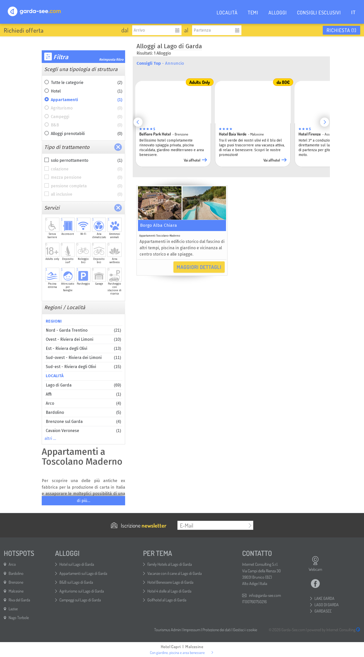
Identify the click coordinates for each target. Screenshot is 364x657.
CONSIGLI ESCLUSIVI (319, 12)
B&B (86, 125)
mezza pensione (86, 177)
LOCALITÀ (227, 12)
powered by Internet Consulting (333, 629)
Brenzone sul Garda (83, 421)
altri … (50, 438)
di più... (83, 500)
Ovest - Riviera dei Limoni (83, 339)
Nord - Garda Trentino (83, 330)
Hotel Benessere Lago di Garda (170, 582)
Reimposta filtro (111, 59)
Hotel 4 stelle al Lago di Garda (169, 591)
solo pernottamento (86, 160)
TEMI (253, 12)
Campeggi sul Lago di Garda (80, 599)
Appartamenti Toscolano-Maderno (159, 235)
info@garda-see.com (265, 595)
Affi (83, 394)
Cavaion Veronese (83, 430)
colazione (86, 169)
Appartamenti (86, 100)
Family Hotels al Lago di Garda (169, 564)
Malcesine (16, 591)
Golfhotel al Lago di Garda (166, 599)
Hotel (86, 91)
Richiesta (341, 30)
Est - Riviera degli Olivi (83, 348)
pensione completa (86, 186)
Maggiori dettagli (199, 267)
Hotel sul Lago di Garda (76, 564)
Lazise (13, 608)
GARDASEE (323, 611)
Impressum (191, 629)
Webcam (315, 564)
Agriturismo (86, 108)
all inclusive (86, 194)
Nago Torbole (19, 617)
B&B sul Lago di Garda (76, 582)
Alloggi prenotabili (86, 133)
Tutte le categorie (86, 82)
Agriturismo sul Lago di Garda (81, 591)
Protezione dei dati (216, 629)
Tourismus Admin (167, 629)
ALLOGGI (277, 12)
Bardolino (83, 412)
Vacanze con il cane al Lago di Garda (174, 573)
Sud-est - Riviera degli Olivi (83, 367)
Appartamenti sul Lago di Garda (83, 573)
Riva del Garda (19, 599)
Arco (83, 403)
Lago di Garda (83, 385)
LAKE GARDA (324, 598)
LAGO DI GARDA (326, 604)
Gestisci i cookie (245, 629)
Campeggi (86, 116)
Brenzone (16, 582)
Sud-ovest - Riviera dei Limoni (83, 357)
